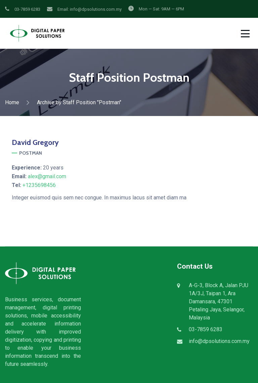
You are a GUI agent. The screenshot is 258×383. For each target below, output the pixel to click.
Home (12, 102)
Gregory (35, 142)
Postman (30, 153)
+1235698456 (39, 185)
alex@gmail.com (47, 176)
